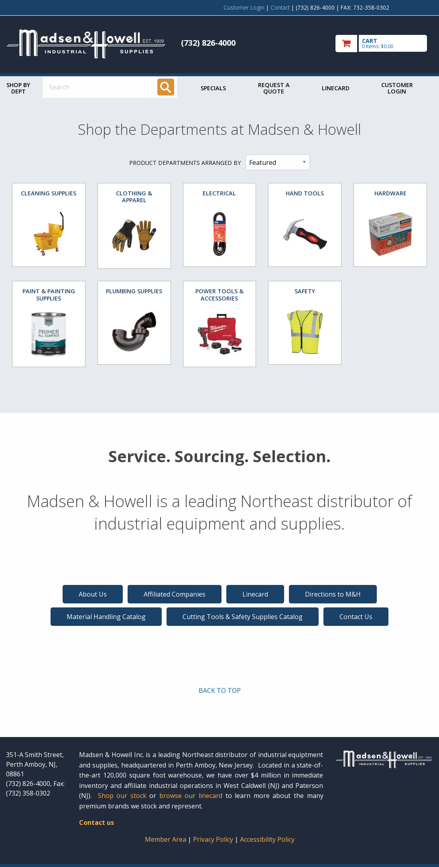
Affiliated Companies (174, 594)
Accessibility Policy (267, 839)
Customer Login (244, 7)
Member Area (165, 839)
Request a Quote (274, 88)
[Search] (165, 87)
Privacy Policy (214, 839)
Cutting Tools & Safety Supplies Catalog (243, 616)
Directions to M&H (333, 594)
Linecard (336, 88)
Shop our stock (122, 795)
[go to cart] (384, 43)
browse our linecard (190, 795)
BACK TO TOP (220, 690)
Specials (213, 88)
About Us (93, 594)
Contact (280, 7)
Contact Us (355, 616)
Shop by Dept (18, 88)
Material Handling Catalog (106, 616)
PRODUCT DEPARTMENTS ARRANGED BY (185, 162)
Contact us (96, 822)
